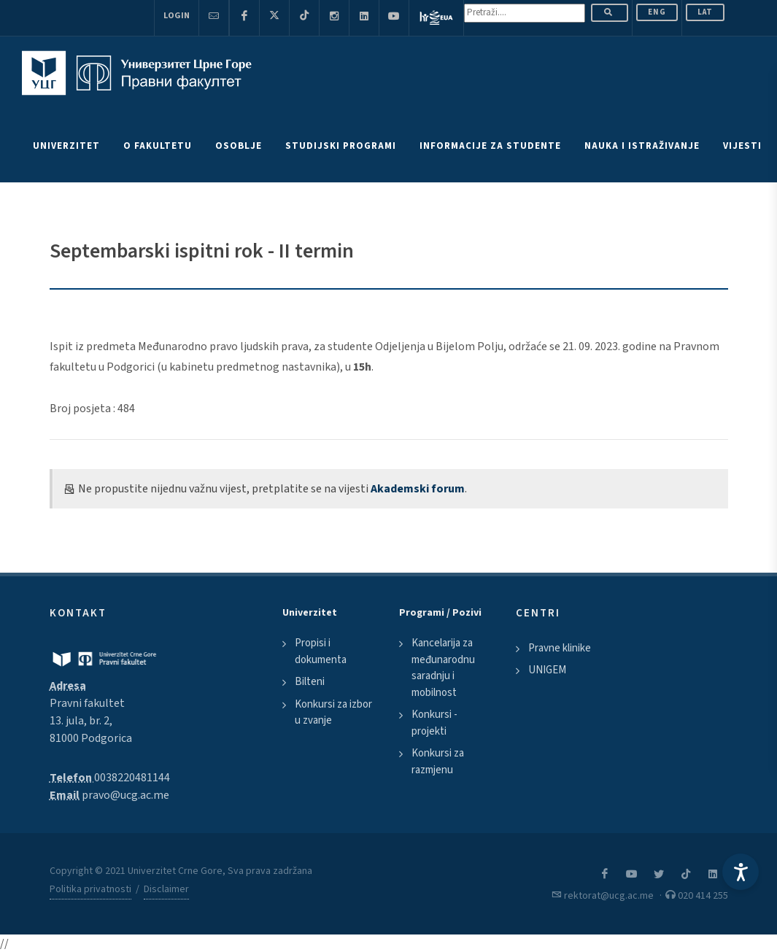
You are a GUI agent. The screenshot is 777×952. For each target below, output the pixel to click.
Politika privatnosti (90, 889)
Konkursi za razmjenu (437, 762)
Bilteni (310, 681)
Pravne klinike (559, 648)
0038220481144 (132, 778)
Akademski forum (418, 489)
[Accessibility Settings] (740, 872)
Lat (705, 12)
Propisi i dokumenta (321, 651)
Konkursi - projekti (434, 723)
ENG (657, 12)
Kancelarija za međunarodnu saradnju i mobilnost (443, 667)
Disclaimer (166, 889)
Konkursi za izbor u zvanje (333, 713)
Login (176, 15)
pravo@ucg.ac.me (125, 795)
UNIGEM (547, 670)
